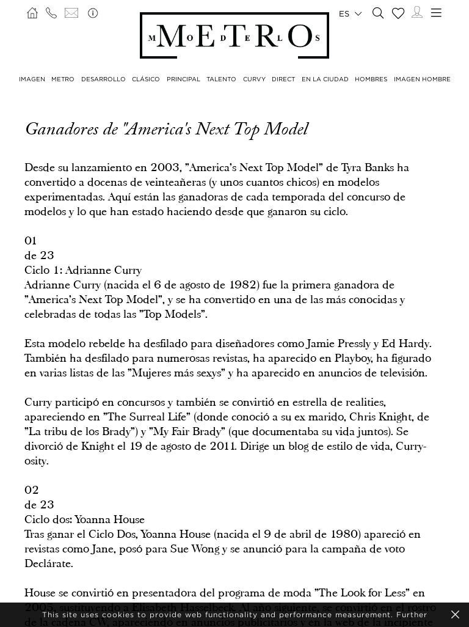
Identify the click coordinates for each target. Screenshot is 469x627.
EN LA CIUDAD (325, 79)
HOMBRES (371, 79)
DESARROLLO (103, 79)
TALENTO (221, 79)
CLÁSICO (146, 79)
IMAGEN (32, 79)
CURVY (254, 79)
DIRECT (283, 79)
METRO (63, 79)
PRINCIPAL (183, 79)
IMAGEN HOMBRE (422, 79)
